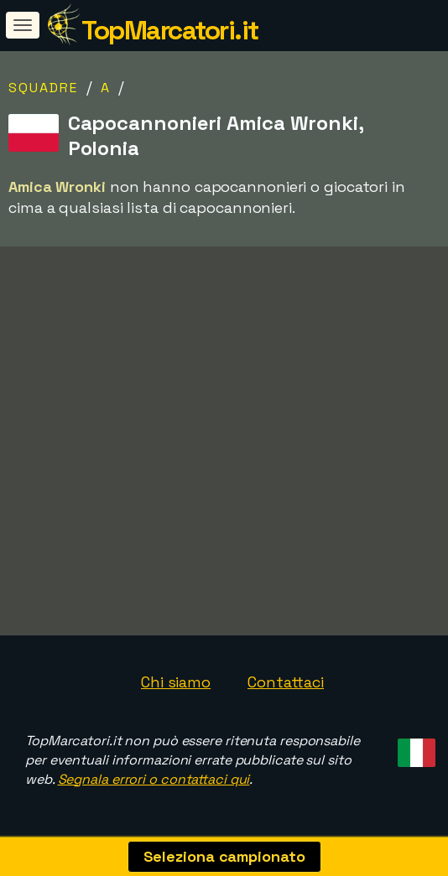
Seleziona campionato (224, 856)
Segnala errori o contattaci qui (154, 779)
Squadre (43, 87)
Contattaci (285, 682)
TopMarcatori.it (169, 30)
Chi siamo (176, 682)
